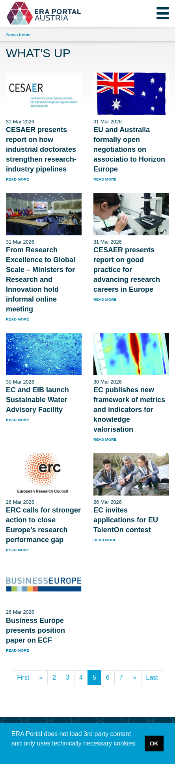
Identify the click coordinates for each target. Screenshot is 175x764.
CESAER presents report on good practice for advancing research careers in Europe (126, 269)
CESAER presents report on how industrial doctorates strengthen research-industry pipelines (41, 149)
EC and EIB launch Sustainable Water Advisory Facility (37, 400)
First (23, 677)
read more (17, 179)
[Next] (134, 677)
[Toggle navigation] (162, 13)
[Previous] (41, 677)
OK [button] (154, 743)
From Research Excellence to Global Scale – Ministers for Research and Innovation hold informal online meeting (40, 279)
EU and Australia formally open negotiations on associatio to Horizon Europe (129, 149)
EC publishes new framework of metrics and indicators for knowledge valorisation (129, 409)
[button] (12, 754)
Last (152, 677)
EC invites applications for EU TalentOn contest (125, 520)
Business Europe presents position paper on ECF (35, 630)
